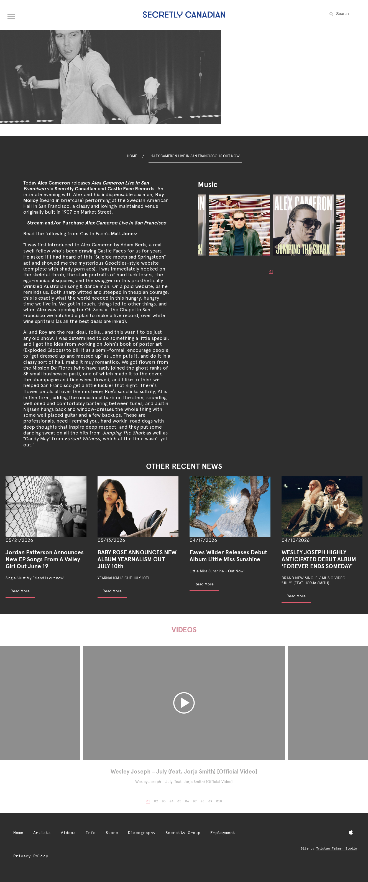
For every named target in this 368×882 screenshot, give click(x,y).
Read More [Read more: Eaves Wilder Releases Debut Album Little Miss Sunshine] (204, 584)
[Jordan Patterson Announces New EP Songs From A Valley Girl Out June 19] (46, 506)
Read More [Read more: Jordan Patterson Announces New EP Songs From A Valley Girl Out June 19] (20, 590)
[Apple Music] (351, 833)
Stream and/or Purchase (96, 223)
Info (91, 832)
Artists (42, 832)
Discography (141, 832)
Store (112, 832)
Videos (68, 832)
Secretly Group (182, 832)
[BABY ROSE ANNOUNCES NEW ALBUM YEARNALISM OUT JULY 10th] (138, 506)
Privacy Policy (30, 855)
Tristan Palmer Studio (336, 848)
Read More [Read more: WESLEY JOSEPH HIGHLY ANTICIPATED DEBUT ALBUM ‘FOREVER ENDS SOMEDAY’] (296, 595)
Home (132, 156)
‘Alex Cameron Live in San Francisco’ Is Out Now (195, 156)
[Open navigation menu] (12, 15)
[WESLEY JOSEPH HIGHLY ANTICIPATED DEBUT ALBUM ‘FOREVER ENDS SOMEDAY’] (322, 506)
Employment (222, 832)
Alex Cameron (54, 183)
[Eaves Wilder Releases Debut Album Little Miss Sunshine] (230, 506)
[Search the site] (348, 13)
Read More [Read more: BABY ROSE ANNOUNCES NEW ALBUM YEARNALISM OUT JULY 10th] (112, 590)
